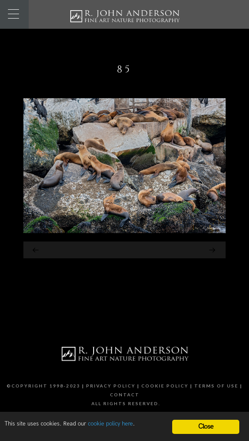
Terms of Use (216, 385)
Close (206, 426)
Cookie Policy (165, 385)
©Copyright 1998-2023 (43, 385)
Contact (125, 394)
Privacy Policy (111, 385)
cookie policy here (110, 423)
